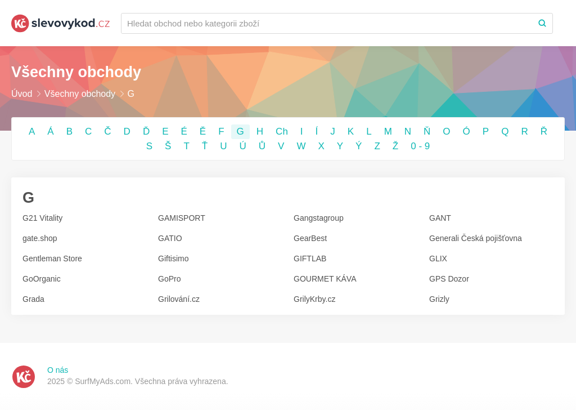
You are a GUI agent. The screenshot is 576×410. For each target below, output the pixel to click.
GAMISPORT (181, 217)
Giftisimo (173, 258)
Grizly (439, 299)
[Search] (542, 23)
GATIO (170, 238)
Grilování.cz (179, 299)
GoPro (169, 278)
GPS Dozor (449, 278)
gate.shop (39, 238)
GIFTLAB (310, 258)
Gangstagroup (319, 217)
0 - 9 (420, 146)
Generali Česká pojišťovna (475, 238)
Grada (33, 299)
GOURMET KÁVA (325, 278)
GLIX (438, 258)
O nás (57, 370)
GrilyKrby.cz (314, 299)
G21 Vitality (42, 217)
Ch (282, 131)
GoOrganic (41, 278)
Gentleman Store (52, 258)
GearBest (310, 238)
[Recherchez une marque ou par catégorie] (327, 23)
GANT (440, 217)
